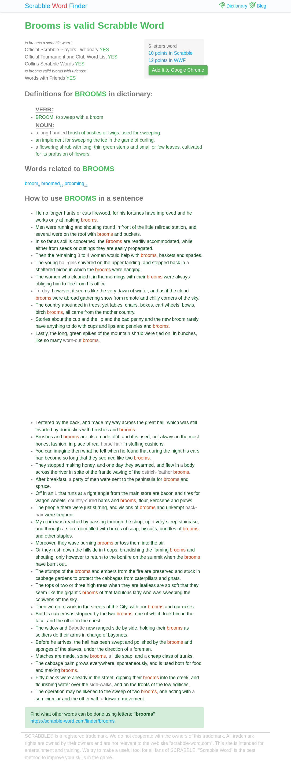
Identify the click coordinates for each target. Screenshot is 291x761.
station (179, 227)
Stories (43, 319)
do (74, 326)
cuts (86, 213)
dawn (123, 290)
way (116, 422)
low (167, 684)
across (129, 422)
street (107, 677)
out (62, 564)
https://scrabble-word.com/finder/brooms (73, 721)
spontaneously (132, 663)
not (155, 436)
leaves (173, 147)
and (134, 147)
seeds (65, 248)
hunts (69, 213)
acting (175, 691)
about (57, 319)
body (189, 465)
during (155, 451)
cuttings (87, 248)
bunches (187, 333)
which (80, 269)
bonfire (124, 557)
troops (110, 550)
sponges (45, 649)
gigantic (73, 592)
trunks (186, 656)
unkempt (175, 507)
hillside (90, 550)
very (111, 290)
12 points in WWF (167, 60)
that (144, 451)
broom (96, 117)
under (90, 649)
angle (103, 493)
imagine (62, 451)
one (110, 465)
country (53, 305)
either (41, 248)
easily (121, 248)
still (193, 422)
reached (73, 521)
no (45, 213)
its (44, 154)
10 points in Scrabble (171, 53)
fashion (58, 444)
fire (140, 571)
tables (116, 305)
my (108, 422)
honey (88, 465)
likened (90, 691)
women (98, 255)
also (93, 436)
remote (131, 298)
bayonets (117, 635)
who (65, 277)
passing (98, 521)
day (119, 465)
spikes (89, 333)
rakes (188, 606)
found (132, 451)
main (134, 493)
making (72, 220)
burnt (52, 564)
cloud (183, 290)
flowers (81, 154)
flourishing (46, 684)
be (79, 691)
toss (124, 543)
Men (40, 227)
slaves (74, 649)
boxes (146, 305)
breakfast (56, 479)
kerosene (160, 500)
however (61, 290)
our (143, 606)
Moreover (45, 543)
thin (98, 147)
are (126, 241)
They (41, 465)
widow (51, 628)
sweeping (150, 132)
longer (55, 213)
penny (137, 319)
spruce (43, 486)
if (167, 290)
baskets (167, 255)
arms (75, 635)
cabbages (112, 578)
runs (72, 493)
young (51, 262)
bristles (93, 132)
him (57, 283)
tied (160, 333)
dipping (123, 677)
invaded (44, 429)
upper (118, 262)
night (176, 451)
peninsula (145, 479)
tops (49, 585)
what (87, 451)
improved (166, 213)
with (80, 117)
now (90, 628)
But (39, 613)
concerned (84, 241)
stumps (52, 571)
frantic (104, 472)
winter (141, 290)
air (161, 543)
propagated (140, 248)
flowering (48, 147)
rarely (192, 319)
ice (104, 140)
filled (93, 528)
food (196, 663)
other (50, 536)
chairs (131, 305)
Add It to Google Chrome (178, 70)
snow (106, 298)
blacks (52, 677)
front (126, 227)
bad (125, 319)
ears (194, 451)
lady (137, 592)
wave (73, 543)
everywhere (102, 663)
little (149, 227)
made (97, 422)
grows (82, 663)
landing (132, 262)
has (94, 642)
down (68, 550)
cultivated (192, 147)
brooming (76, 183)
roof (82, 234)
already (79, 677)
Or (38, 550)
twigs (113, 132)
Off (39, 493)
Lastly (42, 333)
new (166, 319)
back (175, 262)
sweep (68, 117)
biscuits (149, 528)
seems (83, 290)
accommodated (163, 241)
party (78, 479)
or (105, 132)
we (51, 606)
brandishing (132, 550)
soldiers (44, 635)
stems (122, 147)
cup (76, 319)
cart (159, 305)
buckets (131, 234)
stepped (160, 262)
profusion (58, 154)
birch (41, 312)
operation (55, 691)
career (58, 613)
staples (64, 536)
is (70, 241)
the (96, 140)
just (87, 507)
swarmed (144, 465)
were (51, 227)
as (56, 241)
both (179, 663)
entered (46, 422)
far (50, 241)
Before (43, 642)
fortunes (135, 213)
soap (133, 528)
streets (98, 606)
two (128, 458)
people (52, 507)
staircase (188, 521)
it (90, 277)
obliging (44, 283)
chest (94, 620)
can (48, 451)
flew (169, 465)
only (53, 220)
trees (94, 305)
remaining (66, 255)
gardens (63, 578)
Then (41, 255)
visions (126, 507)
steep (172, 521)
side (116, 628)
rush (56, 550)
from (53, 248)
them (135, 543)
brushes (100, 429)
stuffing (135, 444)
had (39, 458)
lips (111, 326)
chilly (154, 298)
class (167, 656)
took (167, 613)
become (53, 458)
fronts (144, 684)
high (91, 585)
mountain (120, 333)
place (79, 444)
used (126, 132)
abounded (72, 305)
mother (110, 312)
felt (103, 451)
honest (43, 444)
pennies (134, 326)
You (40, 451)
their (140, 277)
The (40, 262)
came (77, 312)
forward (113, 698)
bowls (188, 305)
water (64, 684)
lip (100, 319)
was (184, 422)
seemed (107, 458)
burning (88, 543)
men (94, 479)
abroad (71, 298)
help (125, 255)
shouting (93, 227)
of (83, 132)
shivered (87, 262)
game (127, 140)
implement (53, 140)
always (182, 277)
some (83, 656)
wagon (43, 500)
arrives (64, 642)
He (39, 213)
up (147, 521)
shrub (66, 147)
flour (143, 500)
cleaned (80, 277)
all (67, 312)
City (123, 606)
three (80, 585)
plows (186, 500)
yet (105, 305)
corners (169, 298)
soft (175, 585)
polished (143, 642)
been (105, 642)
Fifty (40, 677)
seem (41, 592)
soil (63, 241)
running (65, 227)
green (109, 147)
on (66, 234)
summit (155, 557)
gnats (174, 578)
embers (109, 571)
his (123, 213)
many (56, 340)
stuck (189, 571)
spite (79, 472)
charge (94, 635)
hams (104, 500)
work (72, 606)
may (70, 691)
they (100, 248)
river (63, 472)
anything (56, 326)
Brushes (44, 436)
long (87, 147)
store (146, 493)
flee (71, 283)
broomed (52, 183)
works (42, 220)
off (58, 599)
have (150, 213)
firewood (101, 213)
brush (74, 132)
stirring (100, 507)
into (145, 543)
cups (93, 326)
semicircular (48, 698)
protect (86, 578)
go (57, 606)
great (150, 422)
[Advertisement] (120, 381)
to (58, 117)
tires (188, 493)
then (76, 451)
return (96, 557)
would (113, 255)
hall (160, 422)
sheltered (45, 269)
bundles (168, 528)
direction (114, 649)
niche (62, 269)
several (43, 234)
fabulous (123, 592)
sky (194, 298)
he (189, 213)
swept (117, 642)
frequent (65, 514)
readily (139, 241)
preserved (163, 571)
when (113, 451)
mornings (115, 277)
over (75, 684)
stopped (55, 465)
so (43, 241)
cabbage (45, 578)
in (110, 140)
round (109, 227)
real (96, 444)
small (144, 147)
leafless (148, 585)
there (65, 507)
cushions (154, 444)
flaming (161, 550)
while (187, 241)
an (38, 140)
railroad (163, 227)
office (100, 283)
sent (116, 479)
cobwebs (45, 599)
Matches (45, 656)
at (61, 220)
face (40, 620)
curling (147, 140)
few (160, 147)
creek (183, 677)
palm (69, 663)
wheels (172, 305)
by (58, 422)
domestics (70, 429)
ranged (103, 628)
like (94, 290)
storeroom (76, 528)
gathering (90, 298)
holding (147, 628)
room (48, 521)
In (38, 241)
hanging (132, 269)
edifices (180, 684)
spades (193, 255)
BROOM (44, 117)
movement (133, 698)
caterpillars (146, 578)
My (39, 521)
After (41, 479)
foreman (142, 649)
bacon (167, 493)
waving (120, 472)
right (91, 493)
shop (137, 521)
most (194, 436)
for (136, 132)
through (115, 521)
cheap (154, 656)
